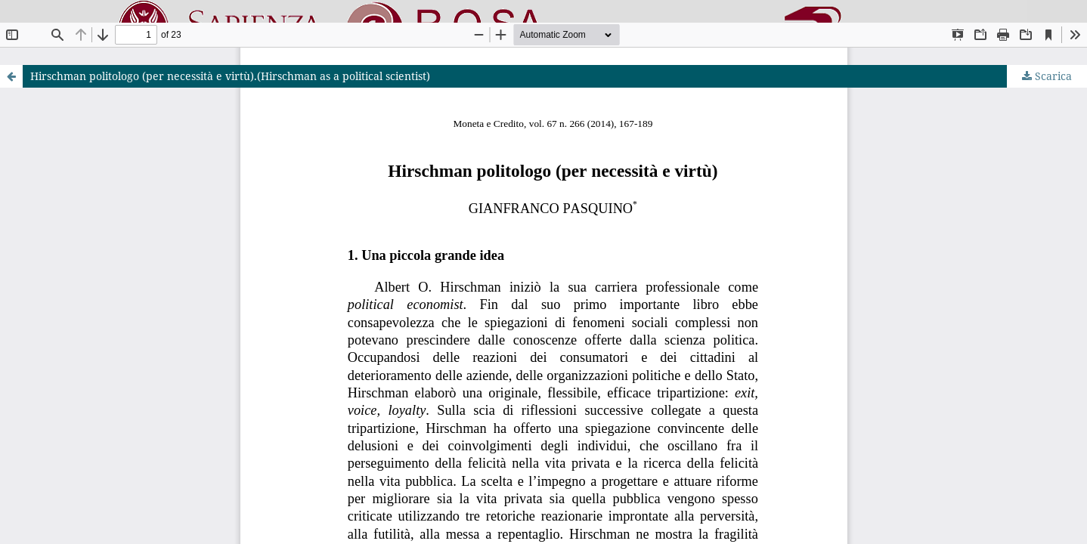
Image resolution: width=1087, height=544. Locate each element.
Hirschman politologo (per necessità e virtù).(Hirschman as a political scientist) (230, 76)
